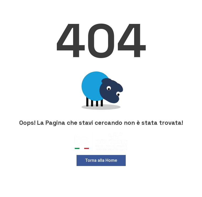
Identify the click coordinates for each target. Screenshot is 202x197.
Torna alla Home (101, 160)
